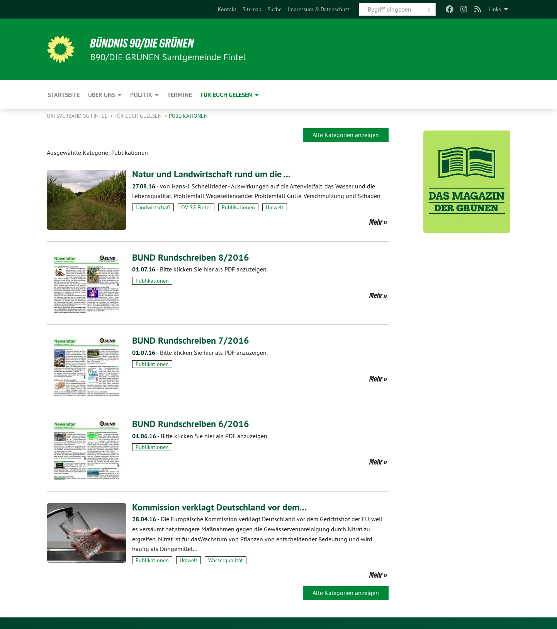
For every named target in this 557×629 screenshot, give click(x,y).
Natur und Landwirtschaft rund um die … (211, 174)
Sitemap (252, 9)
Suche (275, 9)
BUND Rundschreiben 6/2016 (190, 424)
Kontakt (227, 9)
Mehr (375, 222)
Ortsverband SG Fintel (78, 115)
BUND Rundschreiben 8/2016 (190, 257)
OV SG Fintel (196, 207)
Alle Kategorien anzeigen (345, 135)
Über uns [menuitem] (101, 95)
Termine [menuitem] (179, 95)
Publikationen (188, 115)
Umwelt (275, 207)
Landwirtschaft (153, 207)
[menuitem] (227, 9)
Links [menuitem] (495, 9)
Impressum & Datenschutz (319, 9)
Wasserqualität (225, 560)
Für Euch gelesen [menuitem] (226, 95)
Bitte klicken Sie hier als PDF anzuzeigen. (200, 269)
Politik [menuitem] (141, 95)
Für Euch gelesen (138, 115)
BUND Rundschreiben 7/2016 (190, 340)
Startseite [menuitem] (64, 95)
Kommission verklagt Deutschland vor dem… (219, 507)
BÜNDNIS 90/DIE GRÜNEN (142, 43)
